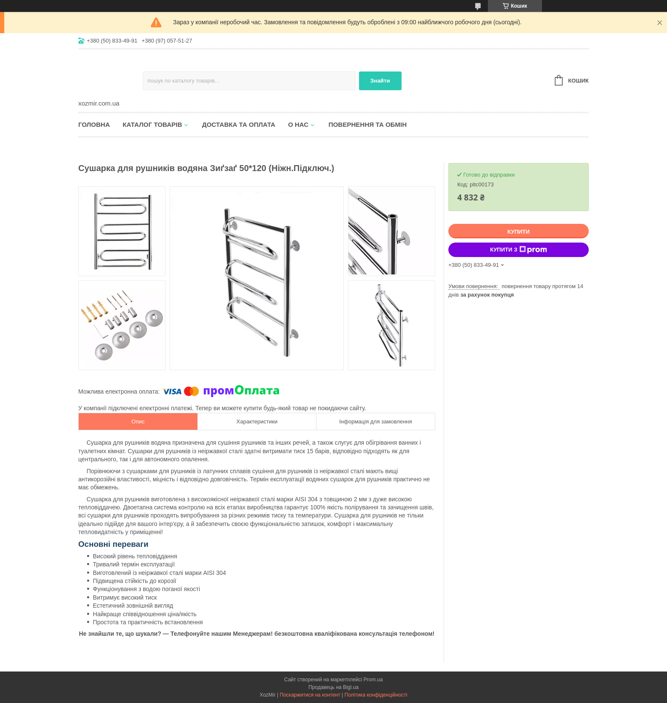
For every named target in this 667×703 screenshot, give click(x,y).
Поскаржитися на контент (310, 695)
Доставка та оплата (238, 124)
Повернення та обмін (367, 124)
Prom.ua (373, 680)
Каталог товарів (152, 124)
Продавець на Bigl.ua (333, 687)
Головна (94, 124)
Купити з (518, 250)
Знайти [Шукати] (380, 80)
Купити (518, 232)
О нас (298, 124)
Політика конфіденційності (376, 695)
